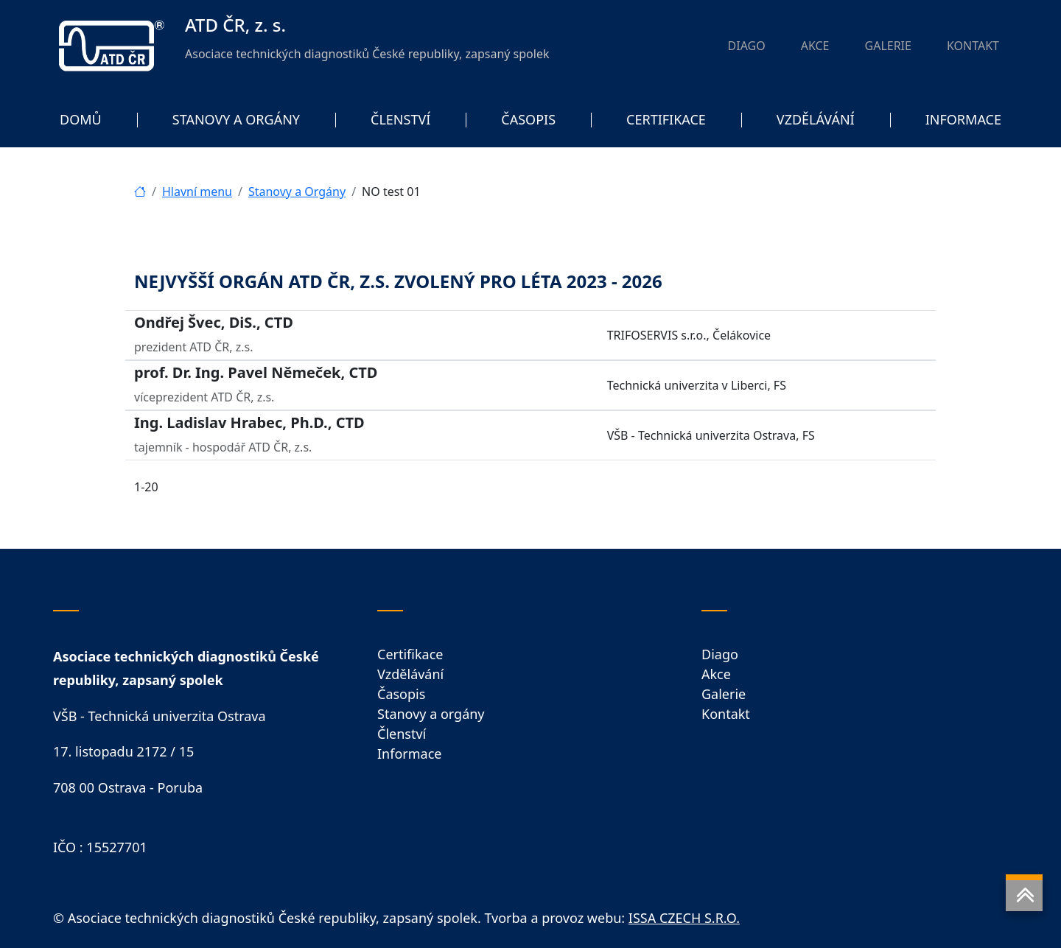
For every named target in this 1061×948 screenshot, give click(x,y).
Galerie (723, 694)
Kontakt (725, 714)
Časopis (401, 694)
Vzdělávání (410, 674)
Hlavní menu (197, 191)
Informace (409, 753)
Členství (401, 733)
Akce (716, 674)
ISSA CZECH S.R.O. (684, 918)
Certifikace (410, 654)
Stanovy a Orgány (297, 191)
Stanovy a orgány (431, 714)
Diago (719, 654)
